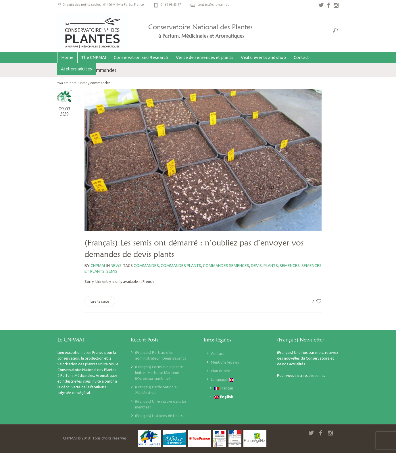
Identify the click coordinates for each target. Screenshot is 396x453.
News (116, 265)
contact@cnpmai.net (213, 4)
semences (290, 265)
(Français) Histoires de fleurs (159, 416)
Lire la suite (100, 301)
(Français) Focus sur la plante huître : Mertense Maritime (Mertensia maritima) (159, 372)
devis (256, 265)
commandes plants (181, 265)
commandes (146, 265)
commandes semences (226, 265)
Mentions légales (225, 362)
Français (224, 388)
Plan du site (220, 371)
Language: (222, 379)
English (223, 397)
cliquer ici (316, 375)
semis (112, 271)
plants (271, 265)
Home (82, 83)
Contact (217, 354)
